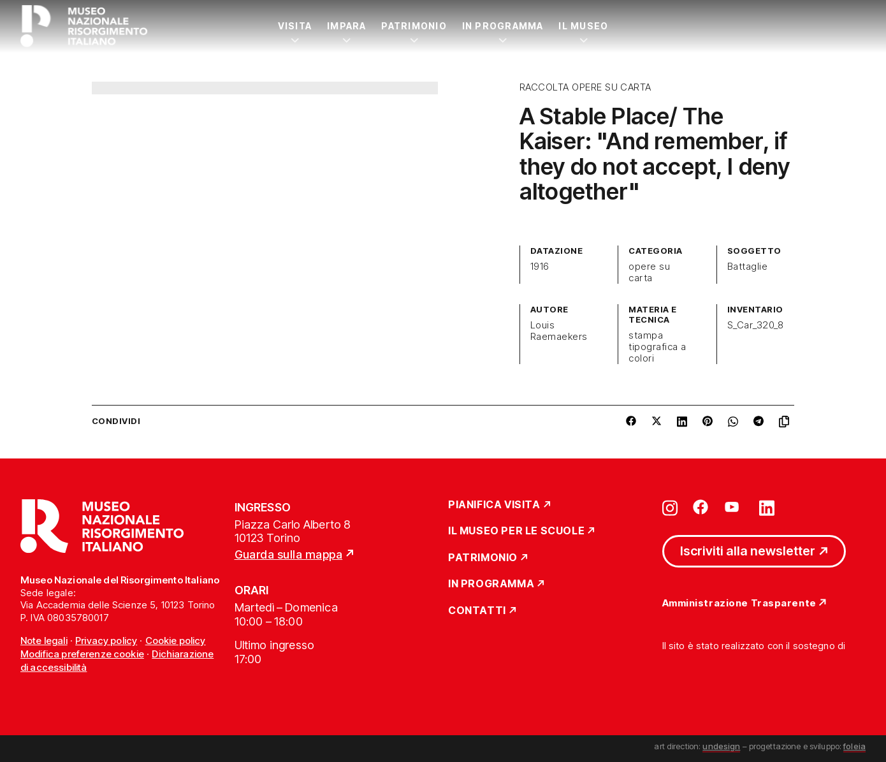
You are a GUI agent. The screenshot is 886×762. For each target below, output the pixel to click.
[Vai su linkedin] (766, 507)
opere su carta (649, 272)
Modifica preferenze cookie (82, 654)
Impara (346, 25)
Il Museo (583, 25)
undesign (721, 746)
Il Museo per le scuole (516, 531)
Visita (295, 25)
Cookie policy (175, 640)
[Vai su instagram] (670, 507)
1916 (539, 266)
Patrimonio (413, 25)
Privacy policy (106, 640)
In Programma (503, 25)
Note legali (44, 640)
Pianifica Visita (494, 505)
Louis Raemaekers (559, 330)
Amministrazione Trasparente (739, 603)
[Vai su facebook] (700, 507)
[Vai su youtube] (733, 507)
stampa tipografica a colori (657, 347)
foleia (854, 746)
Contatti (477, 611)
